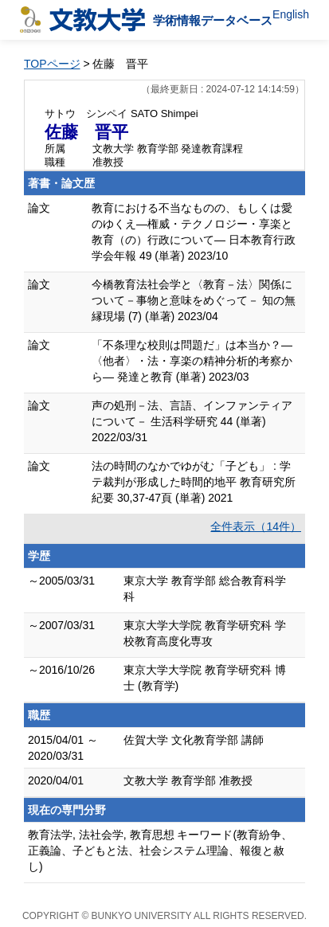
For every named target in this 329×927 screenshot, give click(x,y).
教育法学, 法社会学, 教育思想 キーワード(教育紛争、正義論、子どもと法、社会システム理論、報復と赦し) (160, 850)
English (290, 14)
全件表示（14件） (255, 526)
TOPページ (52, 63)
